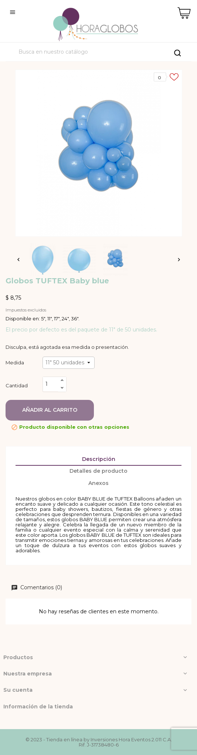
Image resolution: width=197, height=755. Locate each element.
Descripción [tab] (98, 459)
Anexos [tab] (98, 483)
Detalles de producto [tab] (98, 471)
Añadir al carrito (49, 410)
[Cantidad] (50, 384)
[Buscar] (99, 52)
